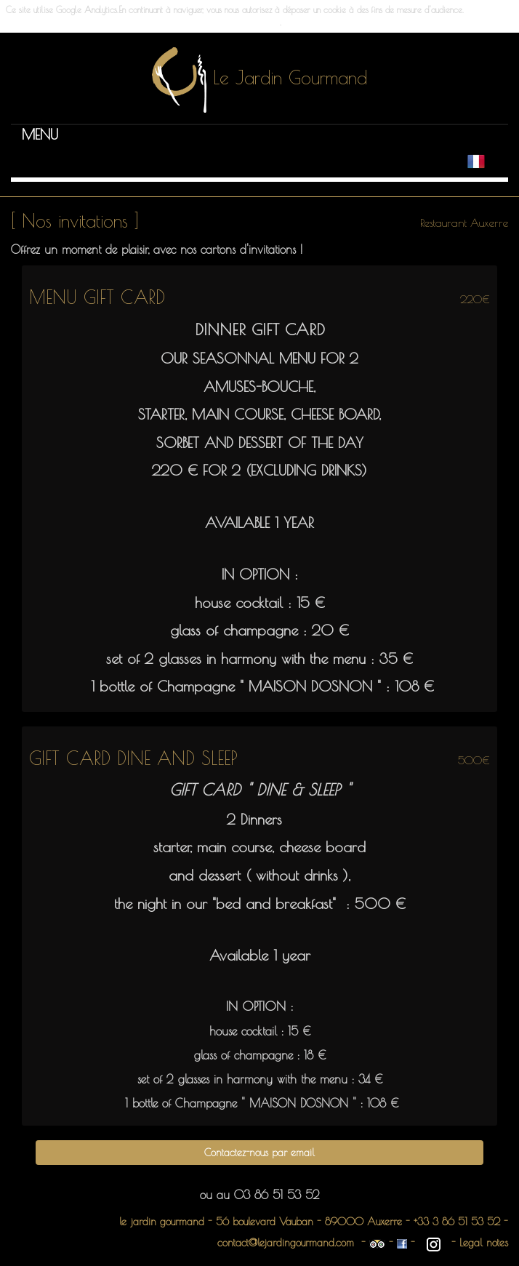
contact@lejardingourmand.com (285, 1242)
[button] (40, 134)
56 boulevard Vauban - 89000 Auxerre (311, 1221)
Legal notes (483, 1242)
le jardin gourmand (163, 1221)
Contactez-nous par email (259, 1152)
